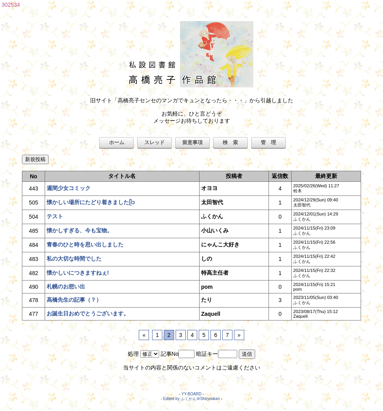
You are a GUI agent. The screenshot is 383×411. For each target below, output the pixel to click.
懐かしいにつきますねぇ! (78, 273)
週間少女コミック (69, 188)
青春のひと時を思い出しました (85, 244)
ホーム (116, 142)
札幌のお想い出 (66, 286)
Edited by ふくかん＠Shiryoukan (191, 399)
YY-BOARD (191, 394)
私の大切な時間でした (74, 258)
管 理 (268, 142)
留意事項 (192, 142)
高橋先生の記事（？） (74, 300)
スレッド (154, 142)
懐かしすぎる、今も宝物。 (80, 230)
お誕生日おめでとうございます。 (88, 313)
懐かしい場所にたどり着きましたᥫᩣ (91, 202)
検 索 (230, 142)
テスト (55, 216)
